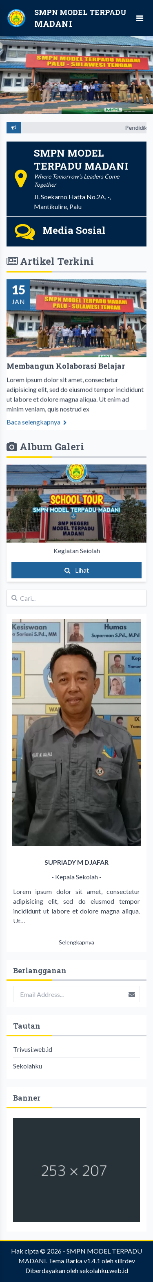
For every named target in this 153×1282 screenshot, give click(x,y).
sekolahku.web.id (104, 1270)
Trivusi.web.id (32, 1049)
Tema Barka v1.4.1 (74, 1261)
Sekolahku (27, 1066)
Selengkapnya (76, 942)
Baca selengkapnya (37, 427)
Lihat (76, 570)
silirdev (125, 1261)
